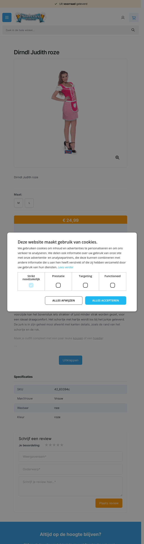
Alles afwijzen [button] (63, 300)
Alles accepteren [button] (105, 300)
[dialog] (72, 272)
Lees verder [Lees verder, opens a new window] (66, 267)
